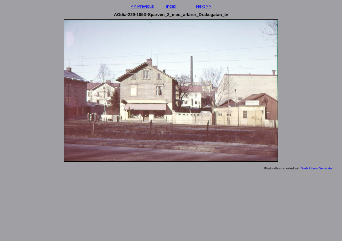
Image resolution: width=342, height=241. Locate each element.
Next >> (203, 6)
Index (171, 6)
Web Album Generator (317, 168)
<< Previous (142, 6)
